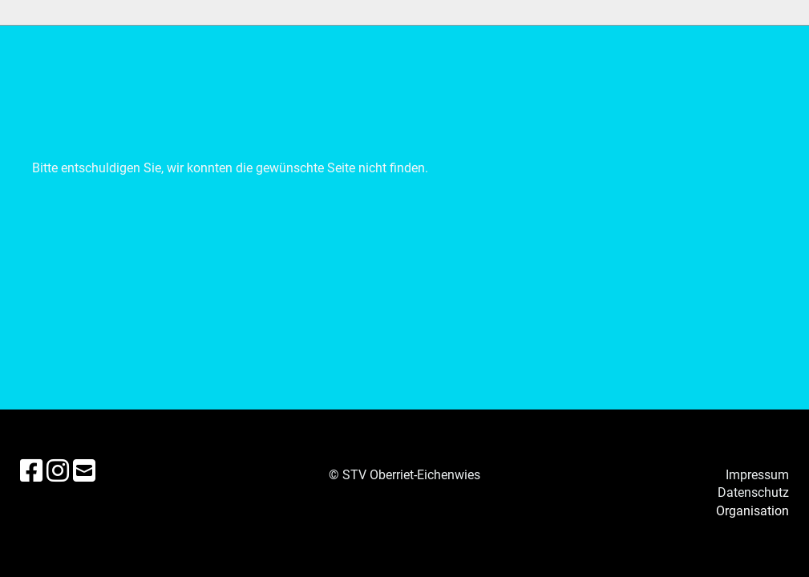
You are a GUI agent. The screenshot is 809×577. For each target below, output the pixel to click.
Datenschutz (753, 492)
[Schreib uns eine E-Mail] (84, 471)
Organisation (752, 510)
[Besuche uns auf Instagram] (58, 471)
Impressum (757, 474)
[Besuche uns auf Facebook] (31, 471)
